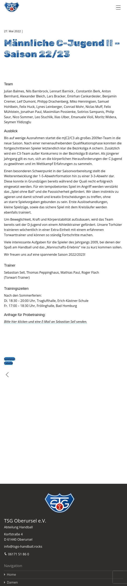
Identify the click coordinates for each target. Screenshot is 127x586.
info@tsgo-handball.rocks (23, 546)
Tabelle (8, 363)
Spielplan (9, 359)
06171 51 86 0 (16, 553)
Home (11, 574)
